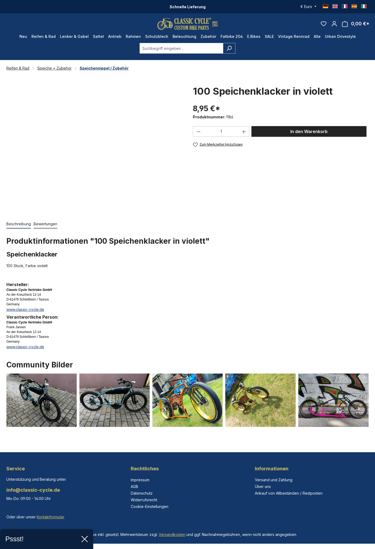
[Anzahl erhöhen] (244, 135)
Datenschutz (142, 493)
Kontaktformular (50, 517)
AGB (134, 486)
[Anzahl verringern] (198, 135)
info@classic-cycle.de (33, 490)
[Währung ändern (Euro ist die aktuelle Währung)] (308, 6)
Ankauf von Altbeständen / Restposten (289, 493)
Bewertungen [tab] (45, 228)
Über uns (263, 486)
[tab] (18, 228)
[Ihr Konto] (334, 25)
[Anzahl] (221, 135)
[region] (94, 152)
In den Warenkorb (309, 135)
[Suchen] (229, 52)
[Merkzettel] (323, 25)
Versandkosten (172, 534)
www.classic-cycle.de (25, 313)
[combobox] (181, 52)
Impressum (140, 480)
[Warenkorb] (356, 26)
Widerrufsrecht (144, 500)
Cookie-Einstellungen (149, 506)
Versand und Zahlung (273, 480)
